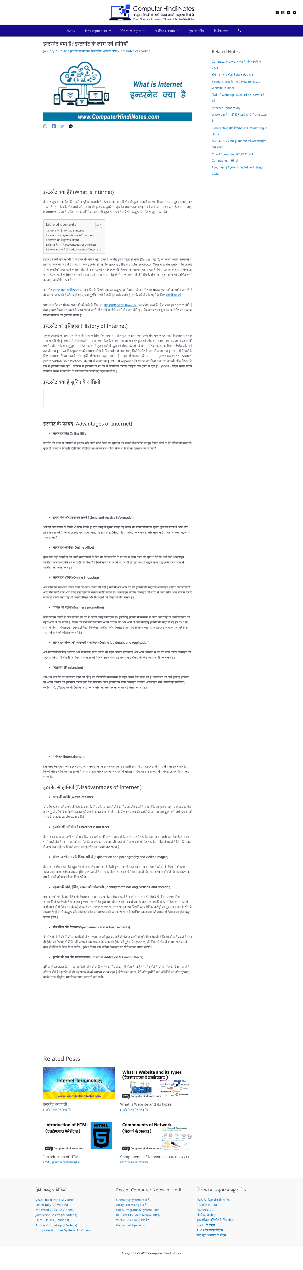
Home (70, 30)
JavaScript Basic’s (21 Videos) (56, 1215)
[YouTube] (294, 12)
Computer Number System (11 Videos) (64, 1230)
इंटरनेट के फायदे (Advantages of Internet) (72, 244)
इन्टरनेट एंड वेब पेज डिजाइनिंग (87, 51)
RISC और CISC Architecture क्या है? (139, 1215)
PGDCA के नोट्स (207, 1205)
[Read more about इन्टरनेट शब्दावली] (79, 1083)
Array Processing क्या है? (133, 1205)
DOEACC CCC (206, 1210)
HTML (47, 1162)
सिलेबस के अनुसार (132, 30)
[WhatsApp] (45, 126)
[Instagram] (283, 12)
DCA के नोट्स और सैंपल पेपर (213, 1200)
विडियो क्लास (221, 30)
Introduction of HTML (62, 1156)
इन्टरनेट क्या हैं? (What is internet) (67, 230)
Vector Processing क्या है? (134, 1220)
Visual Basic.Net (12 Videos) (55, 1200)
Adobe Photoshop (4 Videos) (56, 1225)
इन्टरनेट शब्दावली (55, 1104)
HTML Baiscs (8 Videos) (52, 1220)
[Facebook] (277, 12)
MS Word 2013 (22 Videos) (55, 1210)
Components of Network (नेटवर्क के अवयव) (155, 1156)
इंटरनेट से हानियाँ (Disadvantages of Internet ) (75, 249)
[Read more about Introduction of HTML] (79, 1135)
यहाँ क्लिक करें (174, 295)
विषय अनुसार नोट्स (98, 30)
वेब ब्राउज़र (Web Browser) (120, 305)
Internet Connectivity (227, 108)
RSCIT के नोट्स (206, 1225)
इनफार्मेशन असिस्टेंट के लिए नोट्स (215, 1220)
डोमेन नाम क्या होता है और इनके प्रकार (233, 74)
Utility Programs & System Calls (139, 1210)
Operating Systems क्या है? (134, 1200)
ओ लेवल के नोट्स (206, 1215)
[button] (109, 30)
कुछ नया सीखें (196, 30)
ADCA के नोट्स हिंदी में (210, 1230)
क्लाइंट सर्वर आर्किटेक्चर (66, 290)
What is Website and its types (146, 1104)
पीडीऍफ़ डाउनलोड (167, 30)
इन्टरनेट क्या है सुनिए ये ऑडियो (64, 240)
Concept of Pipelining (131, 1225)
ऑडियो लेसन (113, 51)
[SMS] (71, 126)
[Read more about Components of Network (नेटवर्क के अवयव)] (156, 1135)
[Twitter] (62, 126)
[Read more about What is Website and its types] (156, 1083)
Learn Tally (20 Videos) (52, 1205)
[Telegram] (288, 12)
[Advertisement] (117, 162)
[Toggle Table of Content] (98, 224)
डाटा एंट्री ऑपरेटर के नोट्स (211, 1235)
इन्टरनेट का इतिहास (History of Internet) (71, 235)
